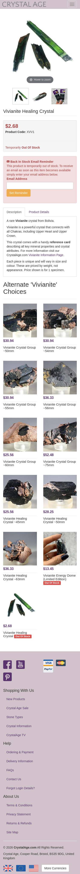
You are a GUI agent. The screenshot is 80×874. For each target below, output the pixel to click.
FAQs (10, 770)
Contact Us (13, 779)
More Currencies (55, 868)
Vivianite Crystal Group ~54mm (59, 349)
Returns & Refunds (19, 823)
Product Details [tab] (39, 212)
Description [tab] (14, 212)
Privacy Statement (18, 814)
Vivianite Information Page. (46, 255)
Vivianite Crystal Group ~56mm (59, 406)
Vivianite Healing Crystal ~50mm (55, 520)
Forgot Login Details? (20, 788)
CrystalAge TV (16, 735)
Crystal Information (18, 726)
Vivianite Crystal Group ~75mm (59, 463)
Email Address (17, 178)
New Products (15, 699)
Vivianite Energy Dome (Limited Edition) (59, 577)
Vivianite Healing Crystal (15, 634)
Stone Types (14, 717)
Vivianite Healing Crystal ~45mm (15, 520)
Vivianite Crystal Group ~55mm (19, 406)
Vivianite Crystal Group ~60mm (19, 463)
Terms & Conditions (19, 805)
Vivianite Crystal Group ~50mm (19, 349)
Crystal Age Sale (17, 708)
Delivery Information (19, 761)
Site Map (12, 832)
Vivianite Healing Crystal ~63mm (15, 577)
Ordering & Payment (19, 752)
